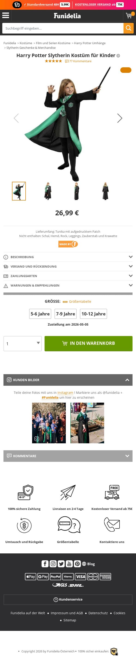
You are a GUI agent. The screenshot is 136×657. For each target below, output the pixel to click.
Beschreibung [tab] (18, 257)
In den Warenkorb (92, 343)
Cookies (119, 613)
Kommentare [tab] (21, 456)
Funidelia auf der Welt (28, 613)
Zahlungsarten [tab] (20, 276)
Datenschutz (98, 613)
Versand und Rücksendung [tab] (30, 266)
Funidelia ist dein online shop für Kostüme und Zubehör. (67, 16)
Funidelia (9, 43)
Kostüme (26, 43)
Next (119, 118)
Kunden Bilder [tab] (23, 380)
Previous (16, 118)
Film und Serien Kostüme (53, 43)
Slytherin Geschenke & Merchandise (31, 48)
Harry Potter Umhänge (90, 43)
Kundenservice (68, 599)
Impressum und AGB (67, 613)
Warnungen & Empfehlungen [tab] (31, 285)
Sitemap (69, 620)
